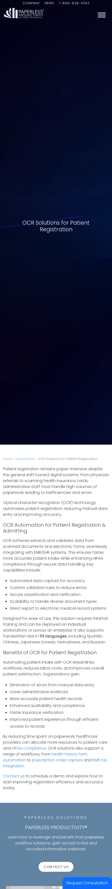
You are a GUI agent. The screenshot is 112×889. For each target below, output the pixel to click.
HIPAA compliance (29, 748)
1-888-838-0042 (74, 3)
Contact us (14, 776)
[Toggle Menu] (102, 15)
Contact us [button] (56, 866)
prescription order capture (57, 760)
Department (25, 459)
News (49, 3)
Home (8, 459)
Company (31, 3)
